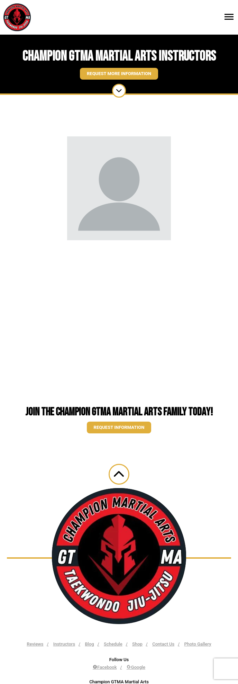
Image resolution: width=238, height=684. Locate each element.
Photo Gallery (197, 644)
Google (136, 667)
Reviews (35, 644)
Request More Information (119, 73)
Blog (89, 644)
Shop (137, 644)
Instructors (64, 644)
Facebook (105, 667)
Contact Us (163, 644)
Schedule (113, 644)
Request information (119, 427)
